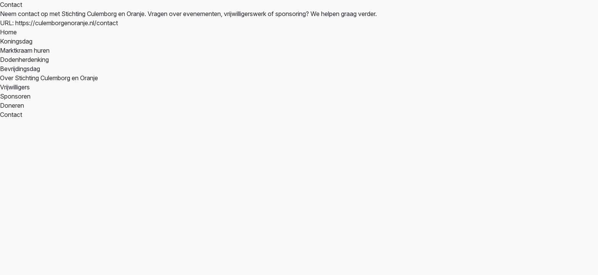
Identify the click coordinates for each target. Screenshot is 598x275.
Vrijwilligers (15, 87)
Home (8, 32)
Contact (11, 114)
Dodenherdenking (24, 59)
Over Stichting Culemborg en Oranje (49, 78)
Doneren (12, 105)
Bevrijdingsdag (20, 69)
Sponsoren (15, 96)
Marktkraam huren (25, 50)
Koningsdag (16, 41)
